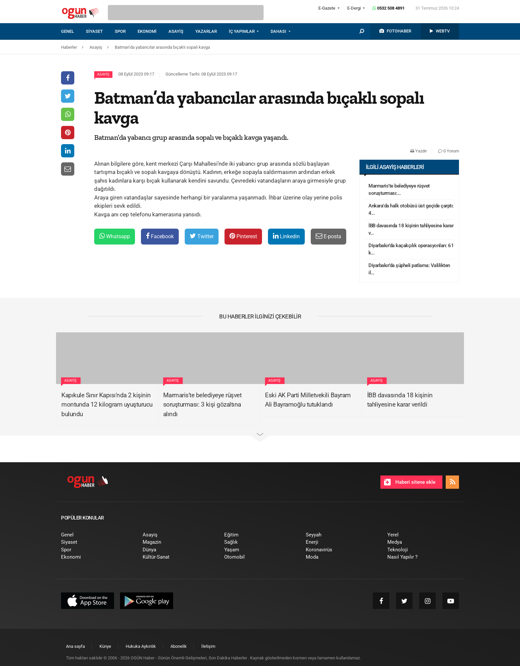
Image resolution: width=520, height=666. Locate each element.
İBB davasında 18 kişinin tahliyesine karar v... (410, 229)
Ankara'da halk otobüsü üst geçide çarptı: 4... (411, 209)
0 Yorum (448, 150)
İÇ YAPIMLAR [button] (242, 31)
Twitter (202, 236)
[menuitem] (73, 31)
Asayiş (103, 74)
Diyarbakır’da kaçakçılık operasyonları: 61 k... (411, 249)
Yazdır (418, 150)
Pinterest (243, 236)
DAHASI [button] (279, 31)
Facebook (160, 236)
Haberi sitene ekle (409, 482)
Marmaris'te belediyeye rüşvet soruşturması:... (399, 189)
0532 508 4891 (388, 8)
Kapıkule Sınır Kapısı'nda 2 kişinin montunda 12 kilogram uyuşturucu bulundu (107, 404)
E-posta (328, 236)
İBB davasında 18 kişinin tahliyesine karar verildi (400, 400)
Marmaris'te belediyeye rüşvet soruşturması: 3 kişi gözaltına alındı (202, 404)
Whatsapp (114, 236)
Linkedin (286, 236)
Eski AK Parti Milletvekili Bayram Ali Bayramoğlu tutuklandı (308, 400)
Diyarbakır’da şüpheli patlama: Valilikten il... (409, 269)
